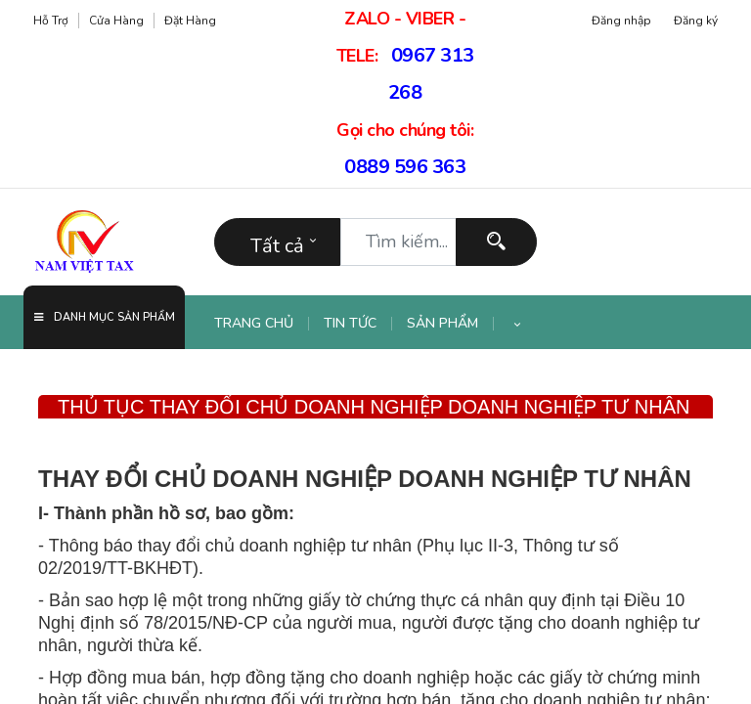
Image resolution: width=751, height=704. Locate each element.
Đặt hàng (190, 20)
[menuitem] (261, 323)
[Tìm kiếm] (496, 242)
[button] (517, 323)
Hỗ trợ (50, 20)
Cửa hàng (116, 20)
